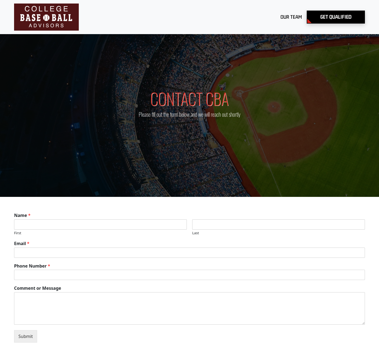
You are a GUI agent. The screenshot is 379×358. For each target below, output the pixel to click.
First (17, 233)
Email (22, 243)
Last (195, 233)
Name (22, 215)
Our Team (291, 17)
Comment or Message (37, 288)
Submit (25, 336)
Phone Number (32, 266)
